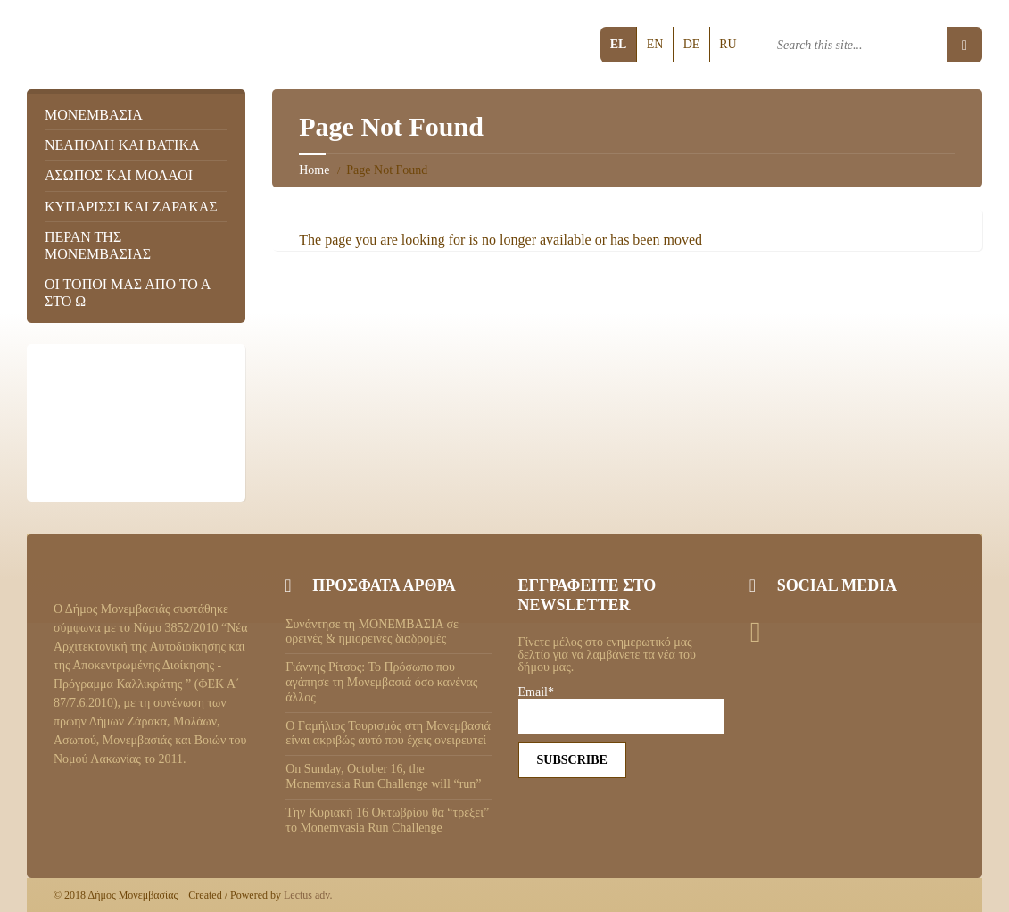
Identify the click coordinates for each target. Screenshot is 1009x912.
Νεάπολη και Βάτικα (122, 145)
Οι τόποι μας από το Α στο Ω (127, 293)
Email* (621, 710)
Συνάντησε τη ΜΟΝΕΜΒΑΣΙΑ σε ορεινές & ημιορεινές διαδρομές (372, 632)
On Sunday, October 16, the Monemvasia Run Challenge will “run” (383, 776)
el (618, 44)
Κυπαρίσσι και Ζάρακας (131, 206)
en (655, 44)
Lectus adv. (308, 895)
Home (314, 170)
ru (727, 44)
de (691, 44)
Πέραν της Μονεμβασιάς (98, 245)
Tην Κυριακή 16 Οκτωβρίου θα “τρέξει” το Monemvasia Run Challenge (387, 820)
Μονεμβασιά (94, 114)
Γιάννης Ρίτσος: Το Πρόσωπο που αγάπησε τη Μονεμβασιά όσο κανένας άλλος (381, 682)
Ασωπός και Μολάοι (119, 175)
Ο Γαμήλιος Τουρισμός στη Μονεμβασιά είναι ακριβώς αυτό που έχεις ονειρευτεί (388, 733)
